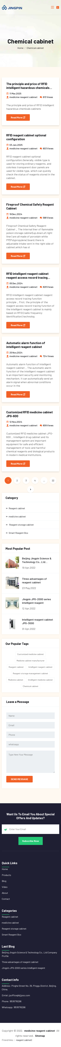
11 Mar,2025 (13, 93)
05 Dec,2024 (14, 283)
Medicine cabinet (15, 679)
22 (53, 480)
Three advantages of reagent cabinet (20, 961)
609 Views (46, 425)
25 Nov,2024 (14, 352)
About (5, 892)
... (44, 480)
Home (20, 47)
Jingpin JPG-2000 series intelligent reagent (23, 967)
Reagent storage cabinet (14, 928)
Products (6, 875)
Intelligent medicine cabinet (40, 679)
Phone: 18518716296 (11, 1001)
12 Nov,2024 (14, 421)
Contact (6, 898)
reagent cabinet (24, 1040)
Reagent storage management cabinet (30, 673)
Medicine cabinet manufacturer (31, 660)
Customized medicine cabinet (30, 654)
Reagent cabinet (16, 667)
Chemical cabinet (35, 47)
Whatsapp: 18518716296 (13, 1007)
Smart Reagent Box (11, 934)
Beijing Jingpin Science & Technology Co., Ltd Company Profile (29, 954)
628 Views (46, 286)
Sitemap (40, 1035)
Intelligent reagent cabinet (40, 667)
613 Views (46, 97)
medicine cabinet (10, 922)
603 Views (46, 148)
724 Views (47, 356)
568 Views (46, 217)
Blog (4, 880)
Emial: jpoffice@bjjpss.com (16, 995)
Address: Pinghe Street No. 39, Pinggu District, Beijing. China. (29, 987)
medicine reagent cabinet (21, 97)
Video (4, 886)
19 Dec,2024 (14, 214)
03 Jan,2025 (14, 144)
